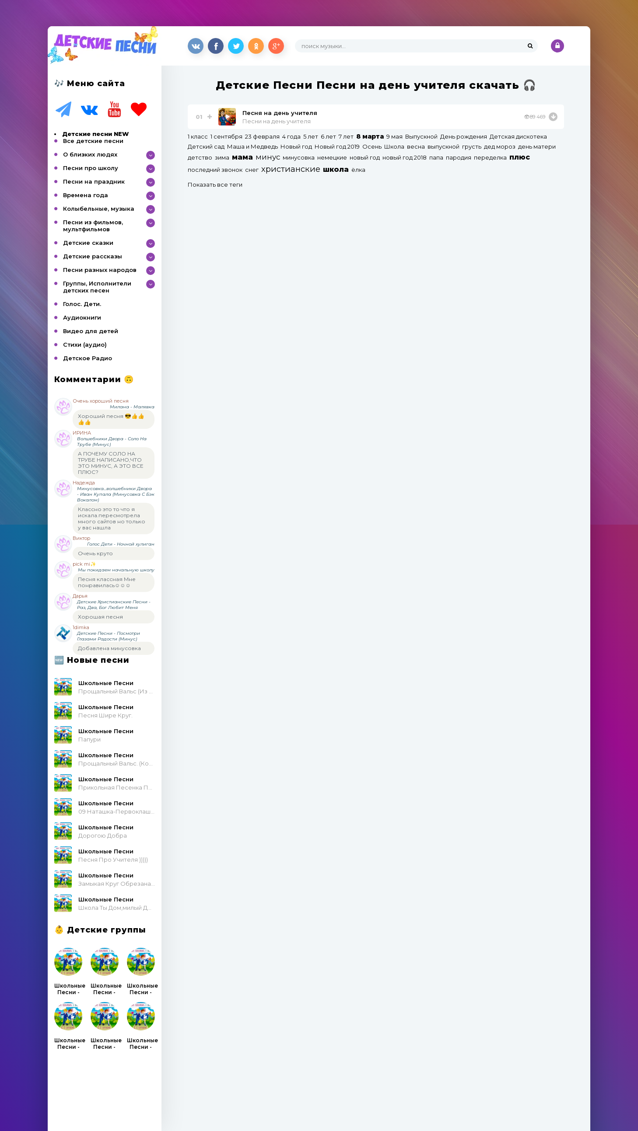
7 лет (346, 136)
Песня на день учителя (279, 112)
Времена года (85, 194)
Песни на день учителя (276, 121)
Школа (394, 146)
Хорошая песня (100, 616)
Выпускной (421, 136)
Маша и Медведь (252, 146)
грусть (471, 146)
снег (252, 169)
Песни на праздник (94, 181)
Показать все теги (215, 184)
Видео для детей (90, 330)
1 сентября (226, 136)
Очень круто (95, 553)
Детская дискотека (518, 136)
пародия (458, 157)
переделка (490, 157)
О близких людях (90, 154)
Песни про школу (90, 167)
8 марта (370, 136)
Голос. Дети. (82, 303)
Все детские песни (93, 140)
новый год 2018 (404, 157)
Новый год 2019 (337, 146)
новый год (365, 157)
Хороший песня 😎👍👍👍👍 (111, 419)
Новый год (296, 146)
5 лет (310, 136)
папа (436, 157)
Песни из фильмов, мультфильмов (93, 226)
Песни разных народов (100, 269)
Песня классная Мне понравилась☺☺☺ (107, 582)
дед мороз (499, 146)
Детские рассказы (92, 256)
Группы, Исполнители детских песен (97, 287)
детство (200, 157)
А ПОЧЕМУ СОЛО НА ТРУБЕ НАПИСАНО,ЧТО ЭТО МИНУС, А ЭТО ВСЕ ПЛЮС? (111, 462)
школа (336, 169)
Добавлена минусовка (109, 648)
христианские (290, 169)
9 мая (394, 136)
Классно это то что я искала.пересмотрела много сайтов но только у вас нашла (111, 518)
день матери (537, 146)
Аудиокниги (82, 317)
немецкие (332, 157)
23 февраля (262, 136)
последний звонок (215, 169)
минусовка (299, 157)
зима (222, 157)
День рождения (463, 136)
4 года (291, 136)
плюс (519, 157)
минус (268, 157)
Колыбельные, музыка (98, 208)
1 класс (198, 136)
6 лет (328, 136)
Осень (372, 146)
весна (416, 146)
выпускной (443, 146)
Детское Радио (87, 358)
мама (242, 157)
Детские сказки (88, 242)
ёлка (358, 169)
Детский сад (206, 146)
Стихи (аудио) (85, 344)
